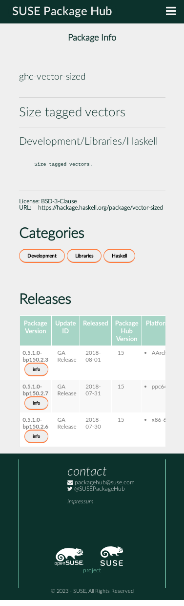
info (36, 375)
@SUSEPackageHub (96, 495)
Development (42, 262)
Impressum (80, 507)
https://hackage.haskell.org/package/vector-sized (100, 213)
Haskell (119, 262)
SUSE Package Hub (62, 12)
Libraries (84, 262)
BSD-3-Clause (59, 207)
